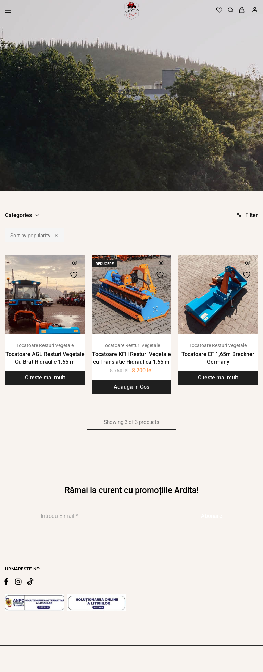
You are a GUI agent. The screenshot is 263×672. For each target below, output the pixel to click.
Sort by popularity (34, 235)
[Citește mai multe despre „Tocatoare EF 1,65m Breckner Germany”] (218, 378)
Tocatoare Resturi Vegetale (45, 345)
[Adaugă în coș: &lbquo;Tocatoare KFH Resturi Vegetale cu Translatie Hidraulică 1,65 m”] (132, 387)
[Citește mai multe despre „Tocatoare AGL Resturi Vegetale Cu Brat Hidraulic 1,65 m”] (45, 378)
